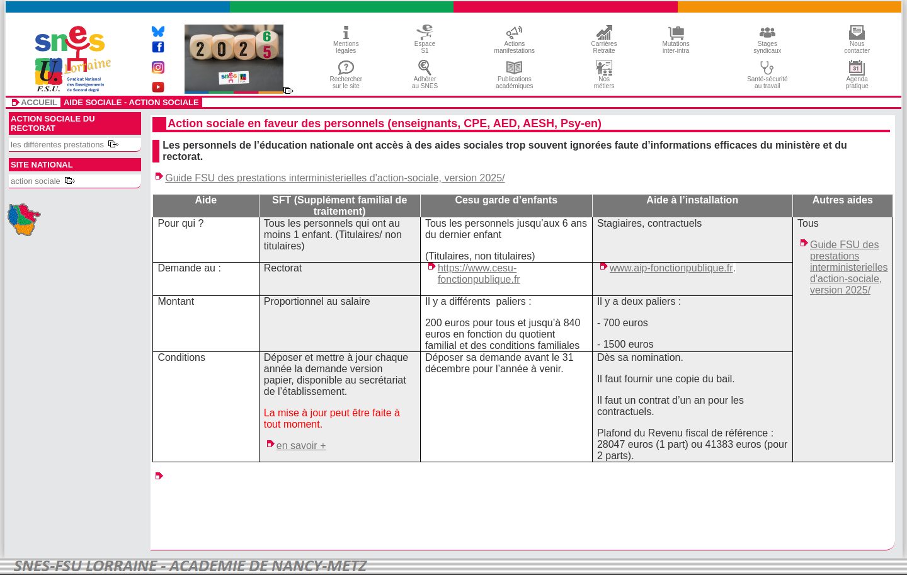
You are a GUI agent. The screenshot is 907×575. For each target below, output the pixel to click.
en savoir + (301, 445)
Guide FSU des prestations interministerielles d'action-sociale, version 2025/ (335, 178)
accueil (39, 102)
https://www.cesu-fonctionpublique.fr (479, 274)
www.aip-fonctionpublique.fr (671, 268)
